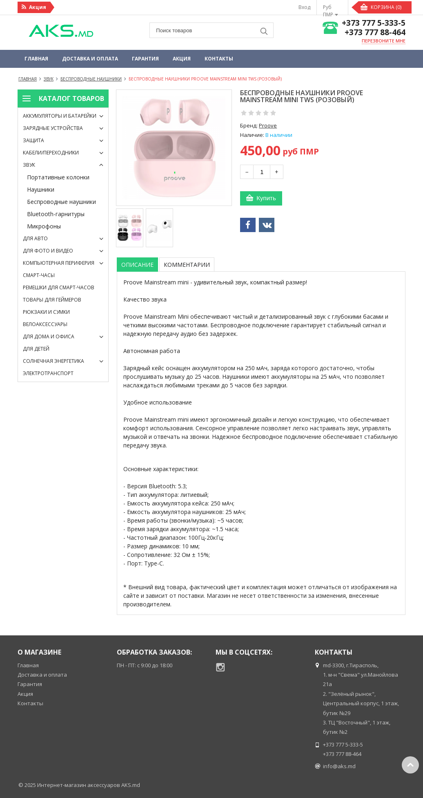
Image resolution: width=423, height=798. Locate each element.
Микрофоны (44, 226)
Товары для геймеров (52, 299)
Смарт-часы (39, 275)
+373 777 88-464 (375, 32)
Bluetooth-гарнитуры (56, 214)
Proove (268, 125)
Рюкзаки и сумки (46, 311)
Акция (182, 58)
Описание (137, 264)
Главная (36, 58)
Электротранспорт (48, 373)
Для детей (36, 348)
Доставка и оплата (90, 58)
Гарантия (145, 58)
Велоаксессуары (45, 324)
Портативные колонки (58, 177)
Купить (266, 197)
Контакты (219, 58)
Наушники (40, 189)
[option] (130, 227)
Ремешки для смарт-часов (58, 287)
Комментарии (187, 264)
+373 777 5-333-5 (373, 23)
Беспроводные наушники (61, 202)
